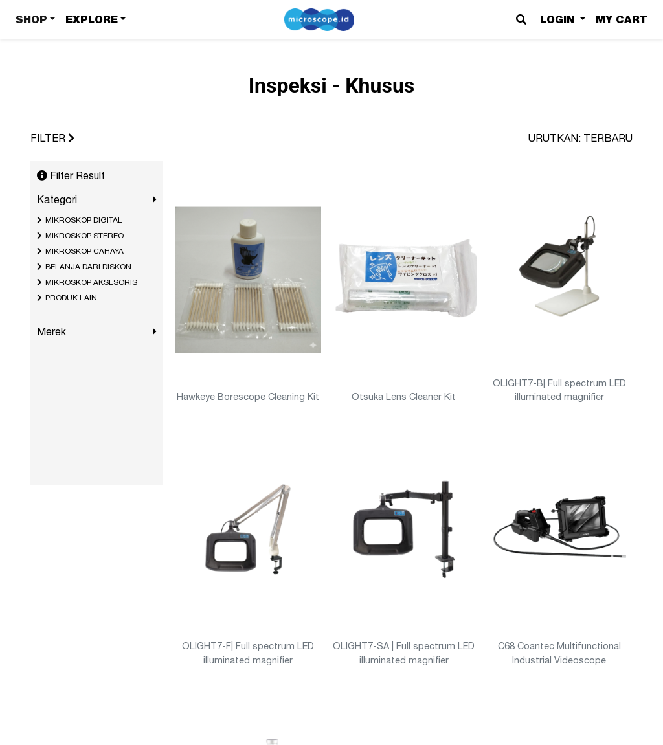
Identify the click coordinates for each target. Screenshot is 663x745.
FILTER (52, 138)
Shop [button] (31, 20)
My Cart (621, 20)
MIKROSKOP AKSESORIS (91, 282)
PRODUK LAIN (71, 297)
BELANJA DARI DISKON (88, 266)
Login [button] (559, 20)
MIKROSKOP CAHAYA (84, 251)
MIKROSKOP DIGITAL (83, 220)
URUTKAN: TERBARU (580, 138)
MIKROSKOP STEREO (84, 235)
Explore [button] (91, 20)
